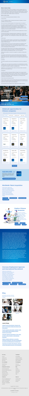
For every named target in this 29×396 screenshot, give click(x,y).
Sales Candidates (18, 360)
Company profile (18, 378)
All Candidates (18, 356)
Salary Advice (18, 370)
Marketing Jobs (4, 359)
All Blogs (17, 368)
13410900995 (5, 381)
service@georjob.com (6, 378)
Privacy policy (18, 380)
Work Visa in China (5, 372)
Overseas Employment (5, 368)
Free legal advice (4, 375)
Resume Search (18, 365)
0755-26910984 (6, 380)
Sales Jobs (3, 360)
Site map (17, 381)
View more (14, 165)
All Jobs (3, 356)
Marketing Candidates (19, 359)
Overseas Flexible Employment (6, 370)
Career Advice (18, 371)
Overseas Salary (4, 371)
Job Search (3, 365)
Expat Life (17, 372)
